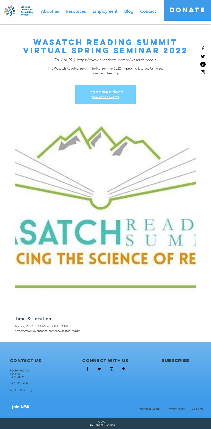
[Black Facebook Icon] (203, 48)
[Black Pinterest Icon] (123, 369)
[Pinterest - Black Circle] (203, 64)
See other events (105, 97)
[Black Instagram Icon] (203, 72)
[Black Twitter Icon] (203, 56)
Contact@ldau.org (21, 390)
